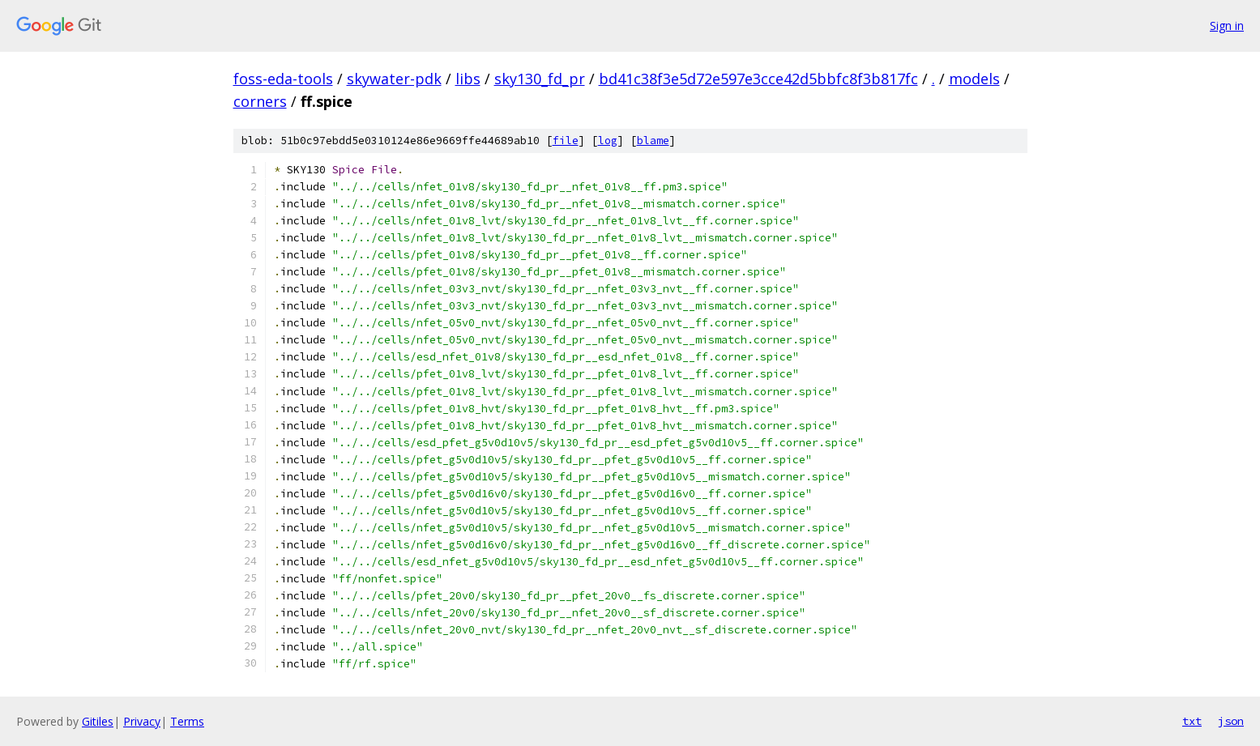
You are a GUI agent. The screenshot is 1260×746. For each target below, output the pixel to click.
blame (653, 140)
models (974, 78)
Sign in (1227, 25)
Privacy (141, 721)
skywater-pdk (394, 78)
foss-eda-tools (283, 78)
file (566, 140)
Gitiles (97, 721)
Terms (187, 721)
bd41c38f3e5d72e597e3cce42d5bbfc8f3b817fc (758, 78)
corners (260, 101)
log (607, 140)
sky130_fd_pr (539, 78)
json (1231, 721)
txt (1192, 721)
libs (468, 78)
